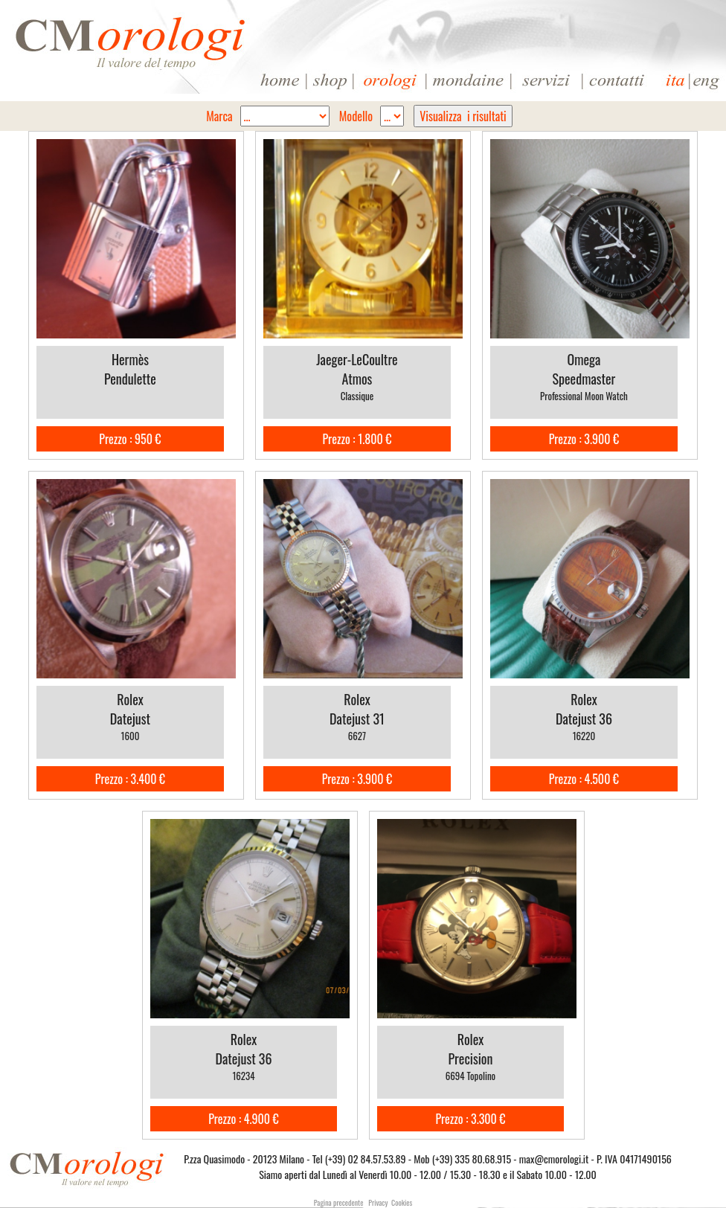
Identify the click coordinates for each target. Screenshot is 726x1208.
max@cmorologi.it (554, 1158)
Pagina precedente (339, 1202)
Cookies (401, 1202)
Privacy (378, 1202)
